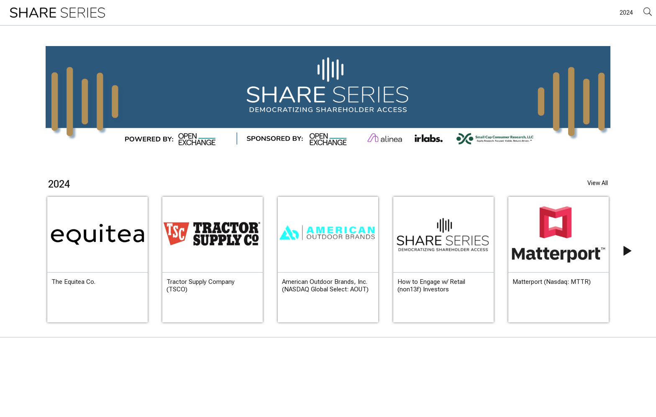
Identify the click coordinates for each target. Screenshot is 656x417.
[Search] (647, 12)
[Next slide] (619, 259)
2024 (626, 12)
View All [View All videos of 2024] (597, 183)
